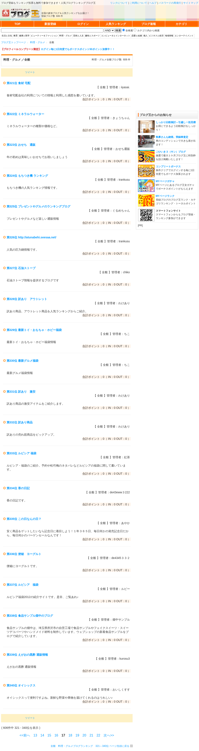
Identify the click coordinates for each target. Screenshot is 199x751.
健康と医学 (24, 35)
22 (98, 735)
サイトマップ (190, 2)
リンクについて (119, 2)
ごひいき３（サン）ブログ (171, 151)
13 (35, 735)
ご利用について (138, 2)
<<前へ (25, 735)
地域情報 (169, 35)
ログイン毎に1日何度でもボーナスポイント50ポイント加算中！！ (78, 49)
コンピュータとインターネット (115, 35)
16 (56, 735)
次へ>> (109, 735)
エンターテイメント (184, 35)
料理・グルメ (65, 35)
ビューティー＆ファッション (44, 35)
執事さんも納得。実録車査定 (172, 137)
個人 (145, 35)
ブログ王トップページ (13, 42)
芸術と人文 (78, 35)
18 (70, 735)
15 (49, 735)
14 (42, 735)
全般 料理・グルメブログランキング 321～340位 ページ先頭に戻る (90, 746)
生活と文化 (7, 35)
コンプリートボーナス (168, 166)
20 (84, 735)
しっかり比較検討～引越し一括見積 (176, 122)
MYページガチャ (165, 181)
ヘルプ (153, 2)
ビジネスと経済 (156, 35)
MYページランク (165, 196)
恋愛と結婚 (137, 35)
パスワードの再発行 (170, 2)
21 (91, 735)
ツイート (30, 72)
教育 (15, 35)
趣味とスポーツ (92, 35)
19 (77, 735)
